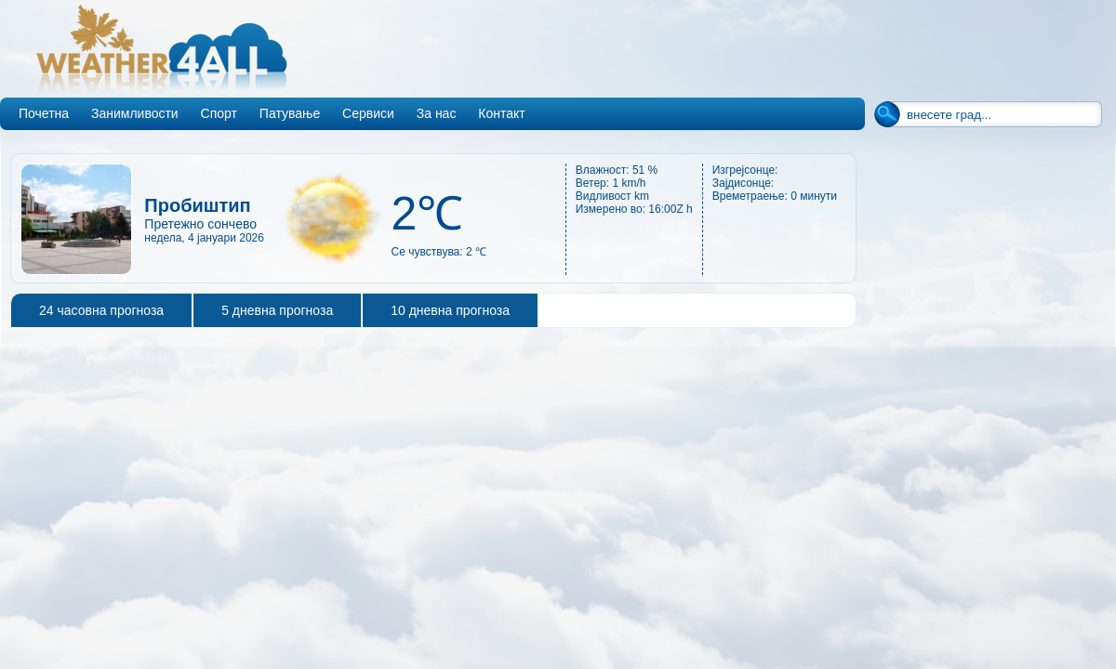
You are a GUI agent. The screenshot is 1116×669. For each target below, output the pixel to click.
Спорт (219, 113)
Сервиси (368, 113)
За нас (437, 113)
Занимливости (135, 113)
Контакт (501, 113)
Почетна (44, 113)
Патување (289, 113)
